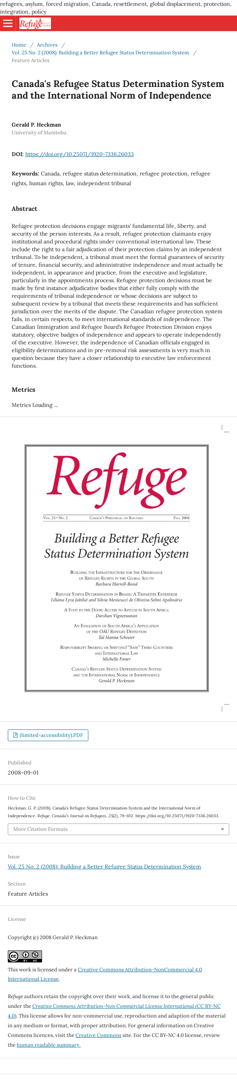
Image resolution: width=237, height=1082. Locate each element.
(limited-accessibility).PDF (51, 735)
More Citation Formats (40, 829)
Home (19, 45)
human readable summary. (49, 1045)
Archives (47, 45)
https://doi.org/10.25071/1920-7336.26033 (79, 154)
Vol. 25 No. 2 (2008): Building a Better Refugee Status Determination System (100, 52)
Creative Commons (98, 1035)
